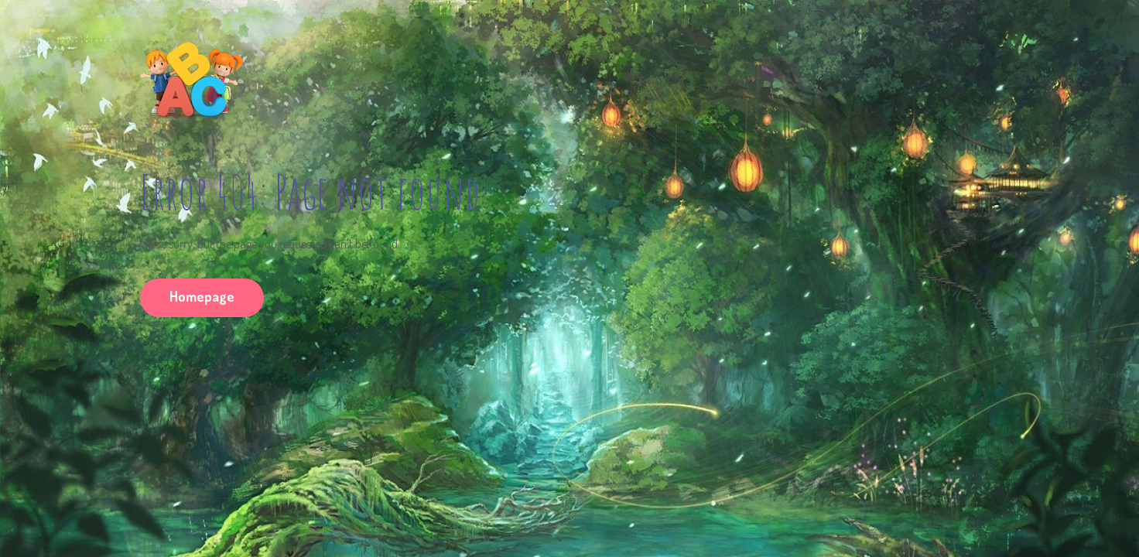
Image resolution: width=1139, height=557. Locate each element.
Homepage (201, 296)
